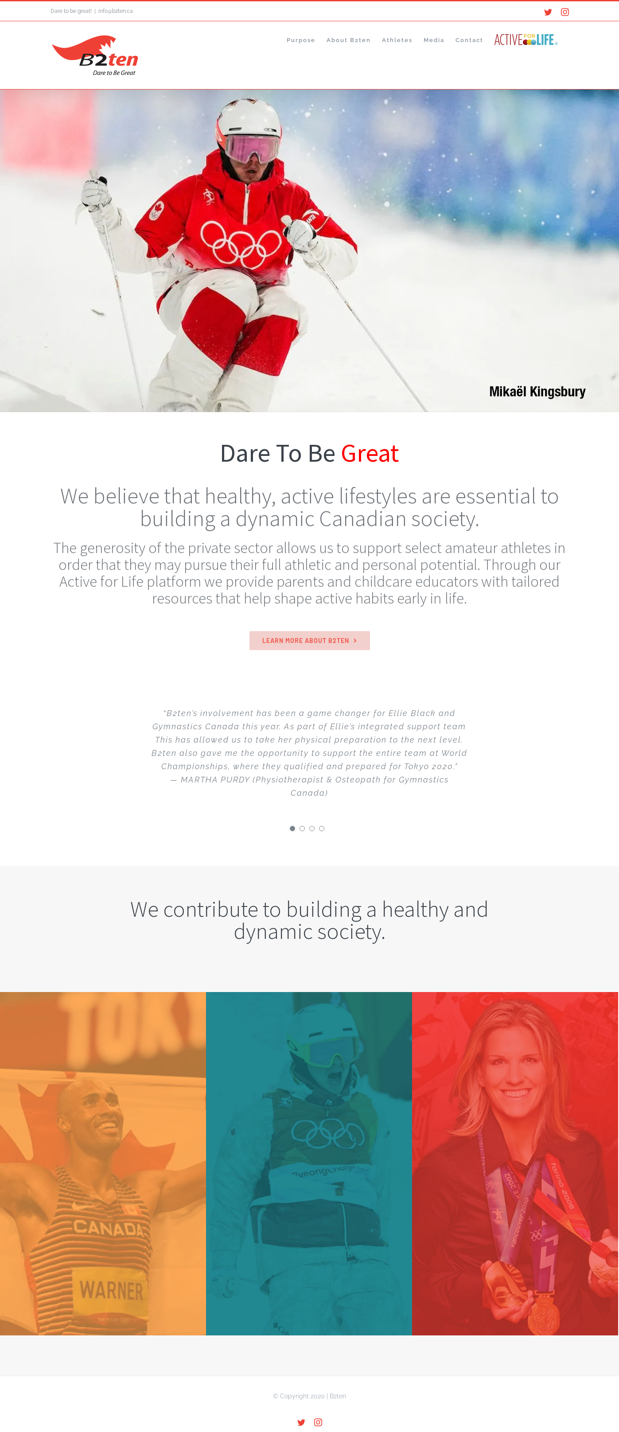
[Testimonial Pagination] (292, 828)
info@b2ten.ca (115, 11)
